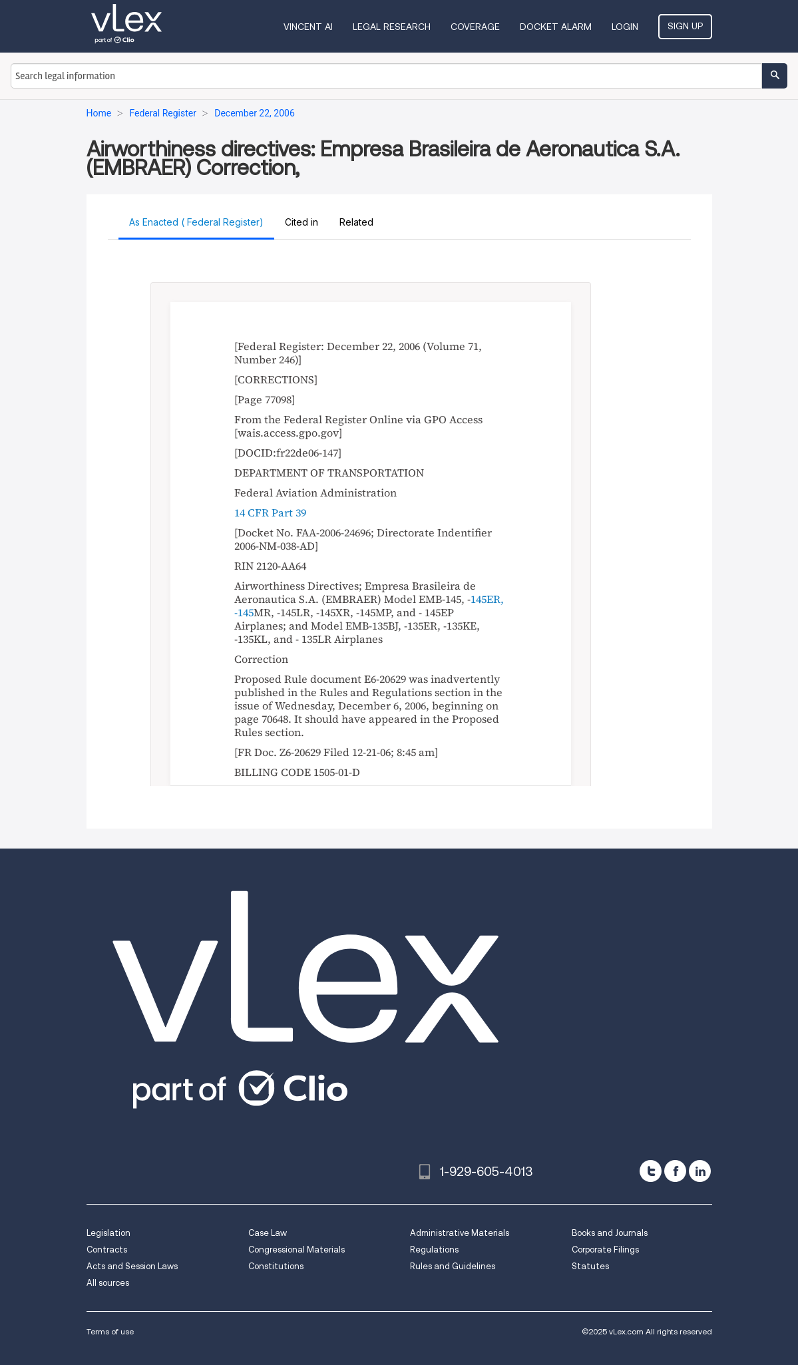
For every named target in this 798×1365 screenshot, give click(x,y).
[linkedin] (700, 1171)
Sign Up (685, 26)
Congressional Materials (296, 1250)
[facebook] (675, 1171)
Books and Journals (610, 1233)
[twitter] (651, 1171)
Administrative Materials (459, 1233)
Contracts (107, 1250)
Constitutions (275, 1266)
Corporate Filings (605, 1250)
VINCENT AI (308, 26)
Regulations (434, 1250)
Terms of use (110, 1331)
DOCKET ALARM (556, 26)
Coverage (475, 26)
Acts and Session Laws (132, 1266)
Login (625, 26)
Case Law (267, 1233)
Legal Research (392, 26)
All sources (108, 1283)
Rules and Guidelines (452, 1266)
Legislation (108, 1233)
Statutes (590, 1266)
